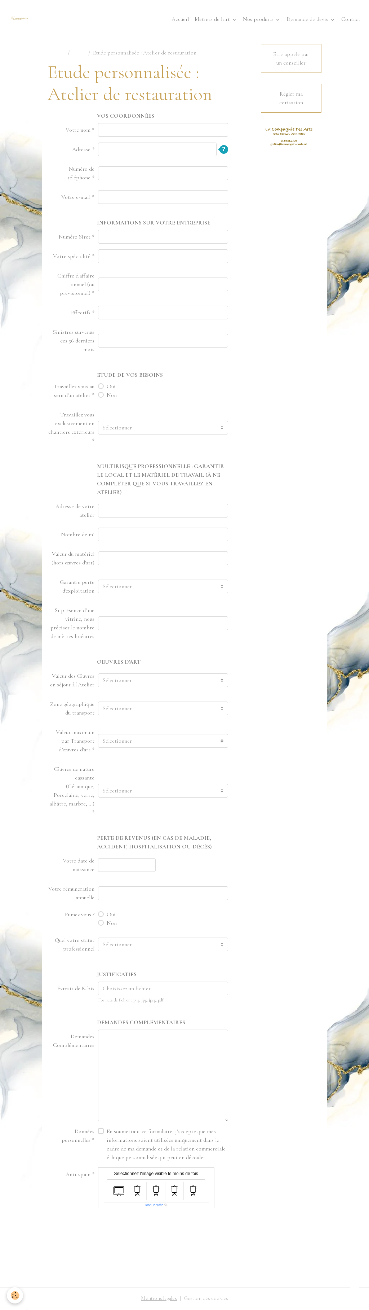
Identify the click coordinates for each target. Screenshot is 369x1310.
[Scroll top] (355, 1296)
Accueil (180, 20)
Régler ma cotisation (291, 100)
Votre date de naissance (78, 867)
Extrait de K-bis (75, 990)
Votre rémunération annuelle (71, 895)
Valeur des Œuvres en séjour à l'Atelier (72, 682)
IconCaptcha (154, 1207)
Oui (111, 388)
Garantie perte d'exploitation (77, 588)
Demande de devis (308, 20)
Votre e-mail (75, 198)
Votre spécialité (71, 258)
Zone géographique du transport (72, 710)
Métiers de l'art (213, 20)
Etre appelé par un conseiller (291, 60)
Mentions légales (157, 1300)
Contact (350, 20)
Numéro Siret (74, 238)
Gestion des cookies (207, 1300)
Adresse (81, 151)
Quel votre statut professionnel (74, 946)
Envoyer (112, 1231)
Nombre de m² (77, 536)
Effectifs (80, 314)
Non (112, 397)
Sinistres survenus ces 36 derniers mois (73, 342)
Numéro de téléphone (80, 175)
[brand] (21, 20)
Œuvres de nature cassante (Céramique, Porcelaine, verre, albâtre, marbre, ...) (71, 788)
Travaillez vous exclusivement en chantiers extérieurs (71, 425)
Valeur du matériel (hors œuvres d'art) (73, 560)
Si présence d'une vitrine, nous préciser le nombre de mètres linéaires (72, 625)
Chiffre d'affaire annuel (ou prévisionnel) (75, 286)
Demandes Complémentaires (73, 1043)
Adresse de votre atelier (74, 512)
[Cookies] (15, 1295)
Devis (78, 54)
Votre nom (78, 131)
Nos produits (259, 20)
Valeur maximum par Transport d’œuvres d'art (75, 742)
